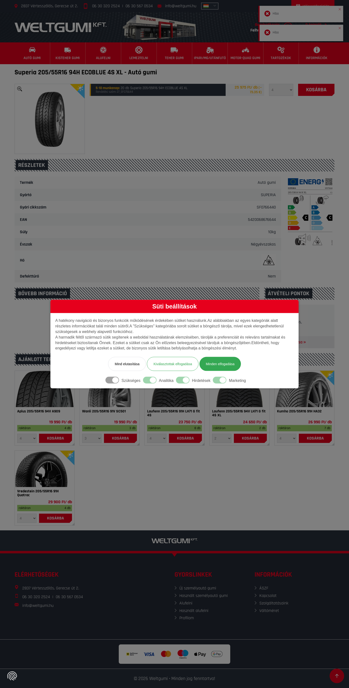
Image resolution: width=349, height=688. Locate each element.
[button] (339, 8)
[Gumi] (44, 389)
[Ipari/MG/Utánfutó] (210, 53)
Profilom (186, 618)
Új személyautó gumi (197, 588)
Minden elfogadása (220, 364)
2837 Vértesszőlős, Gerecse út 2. (49, 6)
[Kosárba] (316, 90)
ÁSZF (263, 588)
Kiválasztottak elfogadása (172, 364)
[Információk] (316, 53)
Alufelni (185, 603)
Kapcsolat (268, 595)
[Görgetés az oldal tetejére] (337, 676)
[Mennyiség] (281, 90)
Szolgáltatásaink (273, 603)
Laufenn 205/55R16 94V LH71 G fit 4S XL (239, 413)
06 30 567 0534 (139, 6)
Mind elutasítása (127, 364)
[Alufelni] (103, 53)
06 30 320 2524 (106, 6)
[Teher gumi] (174, 53)
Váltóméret (269, 610)
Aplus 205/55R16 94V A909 (38, 411)
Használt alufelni (193, 610)
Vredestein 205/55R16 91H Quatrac (38, 493)
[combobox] (209, 6)
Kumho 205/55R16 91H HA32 (299, 411)
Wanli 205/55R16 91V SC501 (104, 411)
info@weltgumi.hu (180, 6)
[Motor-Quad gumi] (245, 53)
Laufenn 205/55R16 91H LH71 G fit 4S (173, 413)
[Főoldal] (61, 27)
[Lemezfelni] (139, 53)
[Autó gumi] (32, 53)
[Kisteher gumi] (68, 53)
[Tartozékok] (281, 53)
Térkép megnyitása (288, 342)
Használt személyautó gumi (203, 595)
